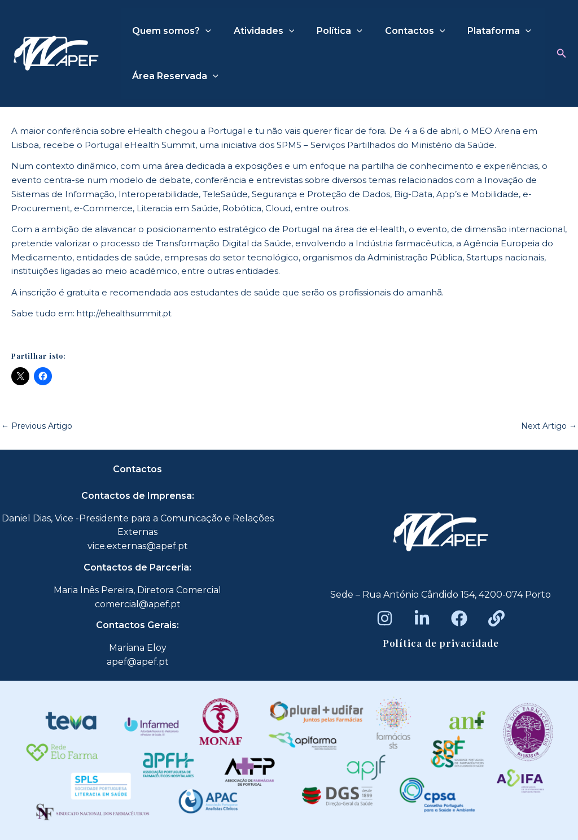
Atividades (257, 31)
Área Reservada (173, 76)
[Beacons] (496, 618)
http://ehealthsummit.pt (128, 313)
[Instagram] (384, 618)
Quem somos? (169, 31)
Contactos (399, 31)
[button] (562, 53)
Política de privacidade (441, 643)
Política (328, 31)
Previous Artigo (39, 425)
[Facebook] (459, 618)
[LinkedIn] (422, 618)
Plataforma (479, 31)
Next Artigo (547, 425)
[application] (203, 31)
